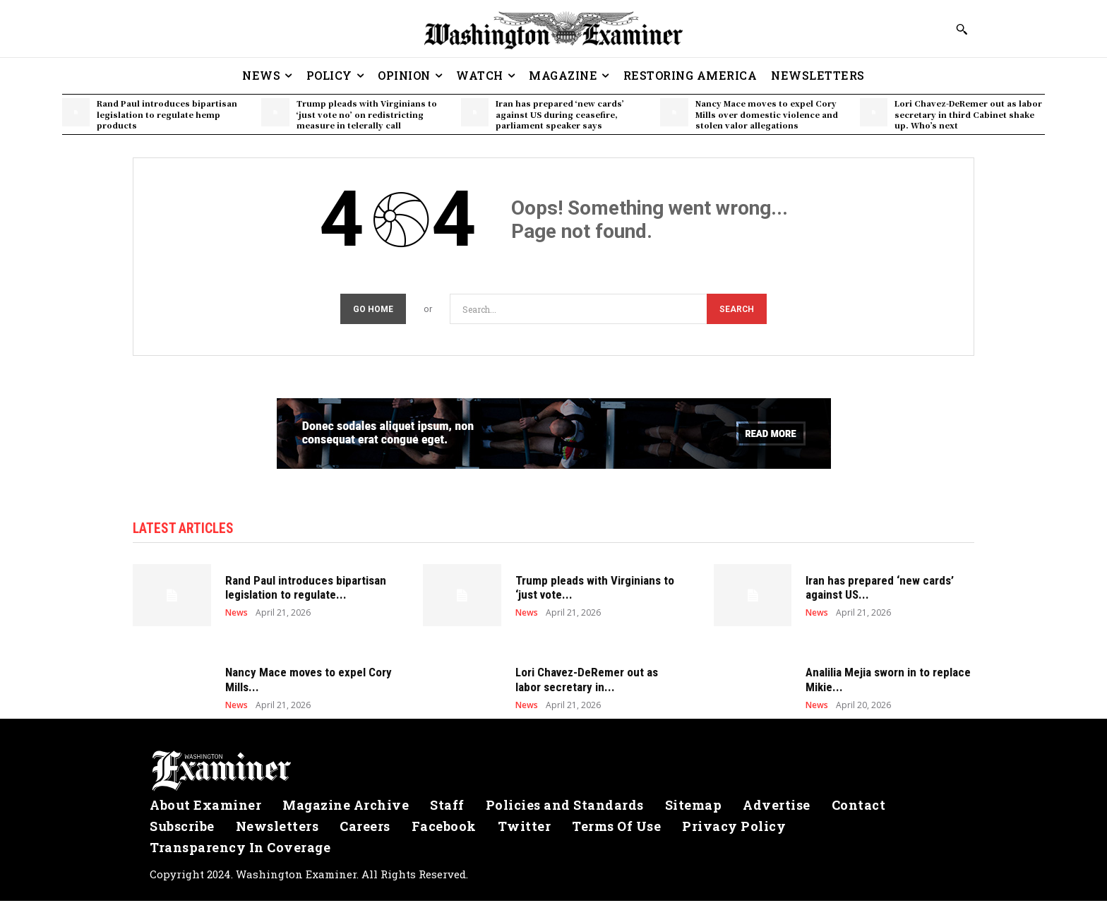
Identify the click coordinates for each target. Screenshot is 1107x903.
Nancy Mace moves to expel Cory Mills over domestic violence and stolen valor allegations (766, 114)
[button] (961, 29)
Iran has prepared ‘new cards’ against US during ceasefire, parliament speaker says (560, 114)
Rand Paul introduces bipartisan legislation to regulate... (305, 589)
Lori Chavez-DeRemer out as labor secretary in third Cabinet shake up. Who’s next (968, 114)
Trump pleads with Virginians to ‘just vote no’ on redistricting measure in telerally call (367, 114)
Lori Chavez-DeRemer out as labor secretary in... (586, 681)
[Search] (737, 309)
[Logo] (553, 773)
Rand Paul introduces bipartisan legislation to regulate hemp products (167, 114)
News (236, 615)
